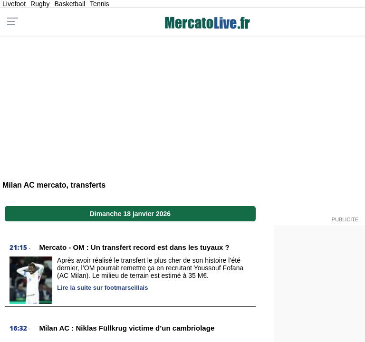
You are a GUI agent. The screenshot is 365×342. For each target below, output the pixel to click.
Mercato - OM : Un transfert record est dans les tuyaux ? (134, 247)
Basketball (70, 4)
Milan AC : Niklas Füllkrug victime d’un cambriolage (127, 328)
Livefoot (14, 4)
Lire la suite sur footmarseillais (102, 287)
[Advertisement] (182, 102)
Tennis (99, 4)
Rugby (39, 4)
